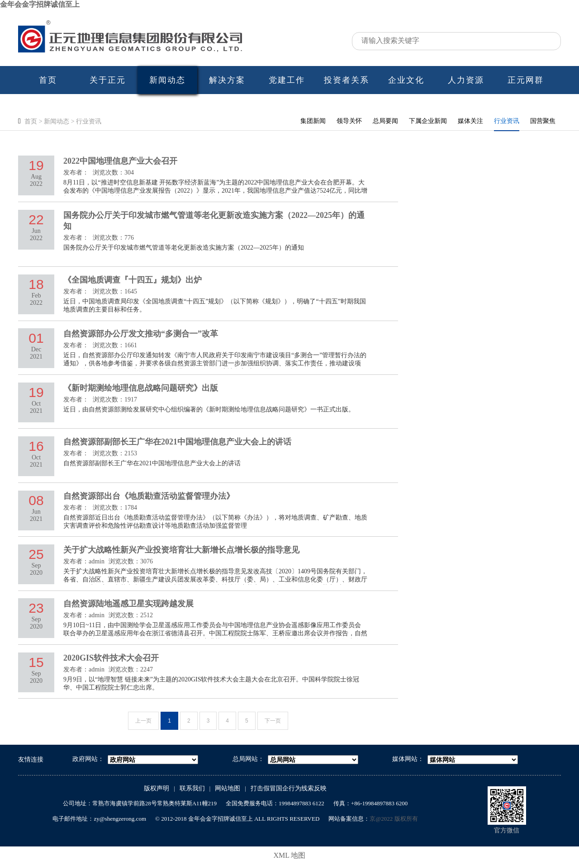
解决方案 (227, 80)
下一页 (273, 721)
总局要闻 (385, 121)
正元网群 (526, 80)
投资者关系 (346, 80)
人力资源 (466, 80)
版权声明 (156, 788)
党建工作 (287, 80)
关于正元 (108, 80)
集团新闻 (313, 121)
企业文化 (406, 80)
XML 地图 (290, 855)
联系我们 (192, 788)
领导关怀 (349, 121)
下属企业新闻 (428, 121)
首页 (48, 80)
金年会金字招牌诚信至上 (40, 4)
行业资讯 (88, 121)
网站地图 (227, 788)
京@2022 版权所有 (394, 818)
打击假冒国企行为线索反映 (289, 788)
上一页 (143, 721)
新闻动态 (167, 80)
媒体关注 (470, 121)
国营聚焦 (542, 121)
